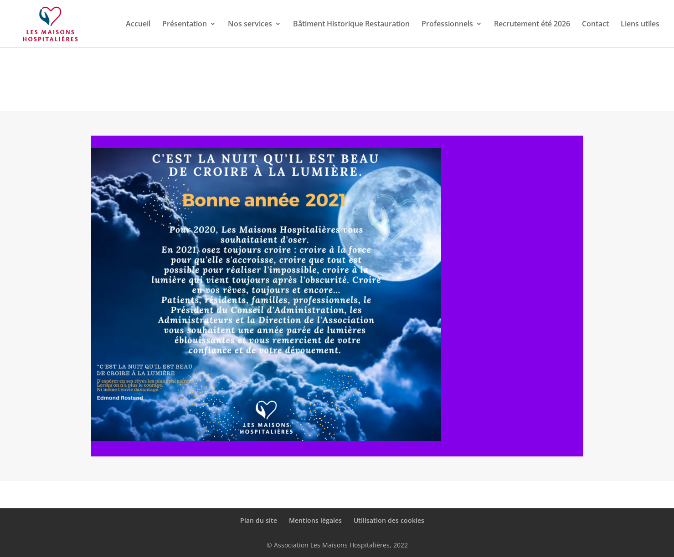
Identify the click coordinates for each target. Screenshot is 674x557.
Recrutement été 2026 (532, 24)
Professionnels (447, 24)
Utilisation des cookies (389, 520)
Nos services (250, 24)
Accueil (138, 24)
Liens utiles (640, 24)
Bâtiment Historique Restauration (351, 24)
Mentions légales (315, 520)
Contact (595, 24)
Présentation (184, 24)
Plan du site (258, 520)
